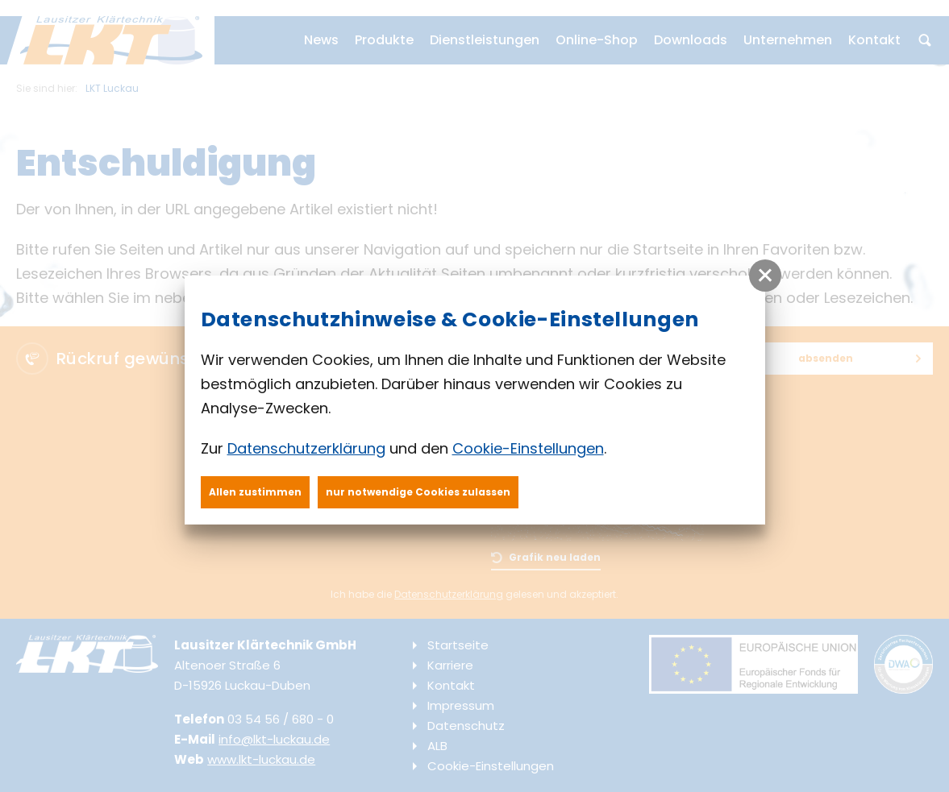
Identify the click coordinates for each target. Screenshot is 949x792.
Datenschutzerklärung (306, 448)
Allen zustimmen (255, 492)
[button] (765, 275)
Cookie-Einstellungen (528, 448)
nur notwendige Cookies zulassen (418, 492)
